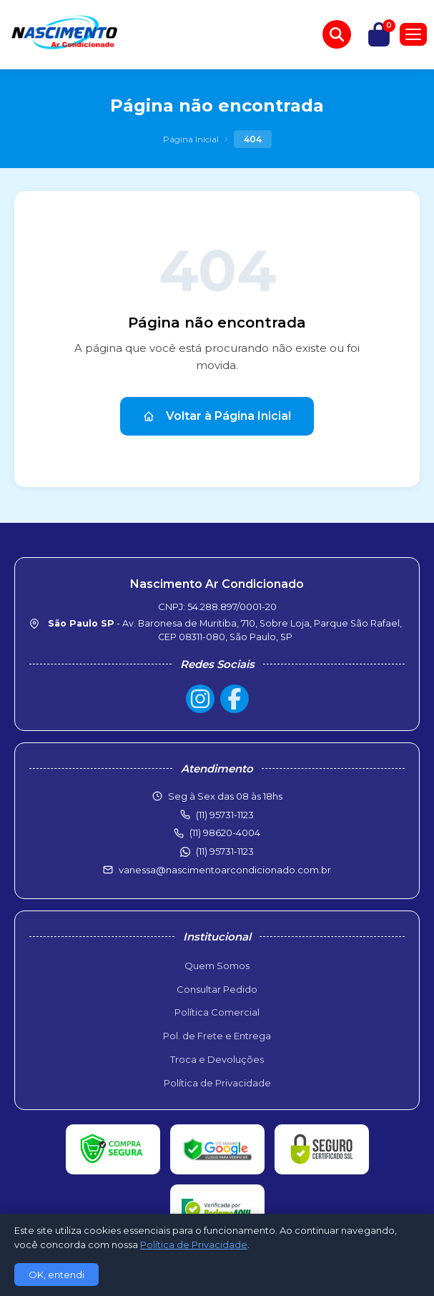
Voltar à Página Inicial (217, 416)
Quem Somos (217, 965)
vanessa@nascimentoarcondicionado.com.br (225, 869)
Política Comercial (217, 1012)
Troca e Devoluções (217, 1059)
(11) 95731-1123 (225, 851)
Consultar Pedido (217, 989)
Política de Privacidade (217, 1083)
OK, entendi (56, 1274)
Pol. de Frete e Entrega (217, 1035)
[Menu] (413, 34)
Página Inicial (191, 139)
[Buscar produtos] (336, 34)
